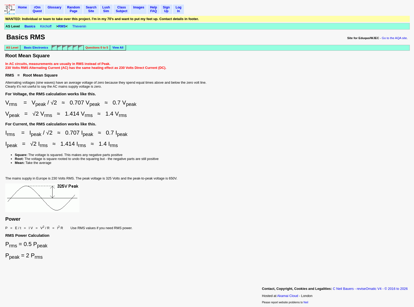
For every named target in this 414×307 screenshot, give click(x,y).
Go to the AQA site (394, 38)
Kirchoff (45, 26)
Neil (306, 302)
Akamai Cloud (287, 296)
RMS (61, 26)
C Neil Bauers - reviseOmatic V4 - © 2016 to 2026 (370, 289)
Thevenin (79, 26)
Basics (30, 26)
